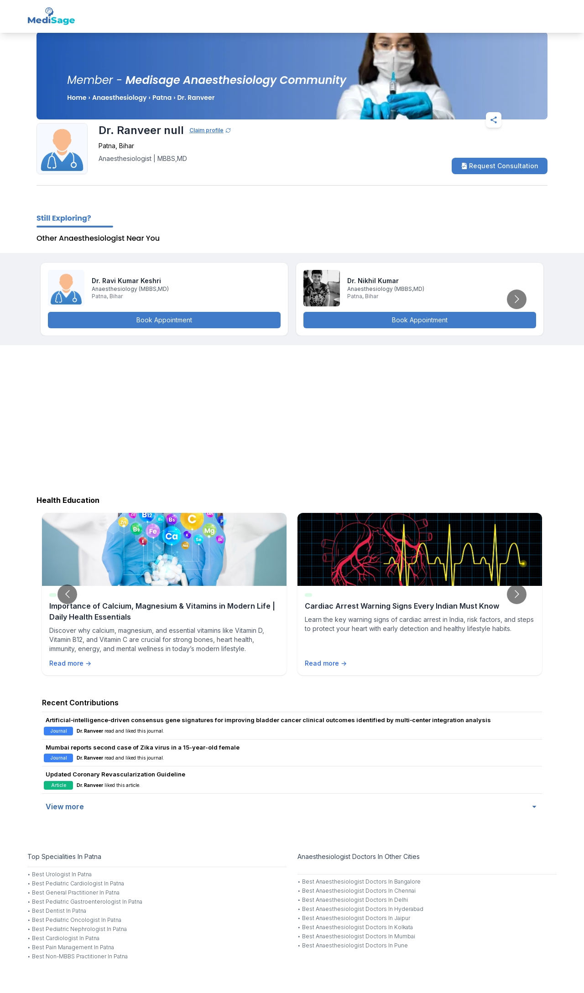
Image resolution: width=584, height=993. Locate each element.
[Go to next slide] (517, 299)
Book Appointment (164, 320)
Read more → (70, 663)
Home (76, 97)
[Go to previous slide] (67, 594)
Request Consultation (499, 166)
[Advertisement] (292, 418)
